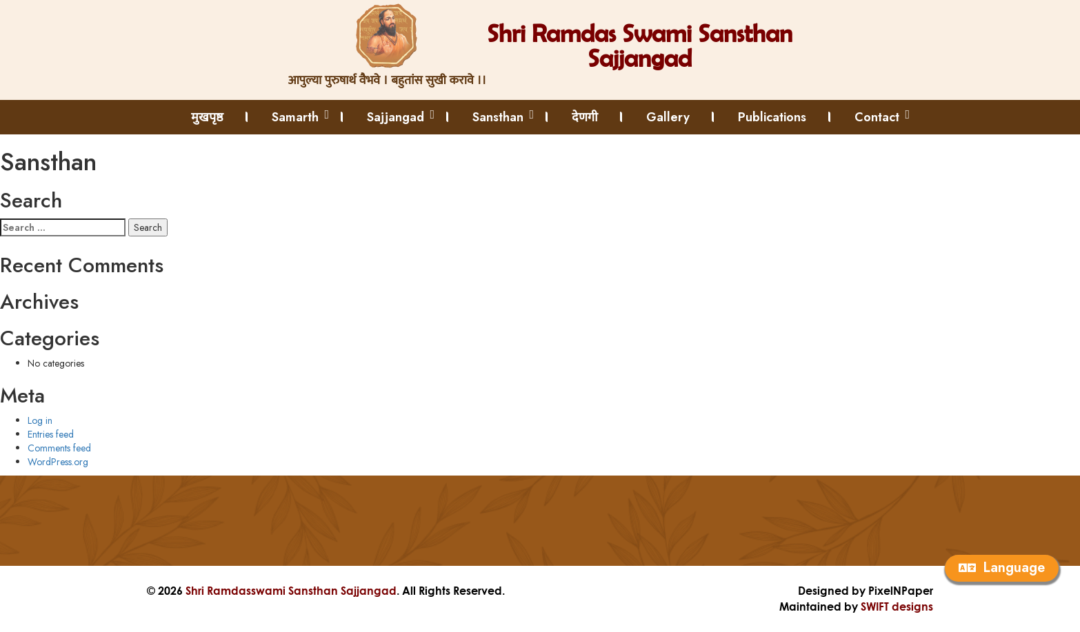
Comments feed (59, 448)
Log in (40, 420)
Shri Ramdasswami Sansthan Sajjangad (291, 590)
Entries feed (51, 434)
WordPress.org (58, 462)
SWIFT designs (897, 606)
